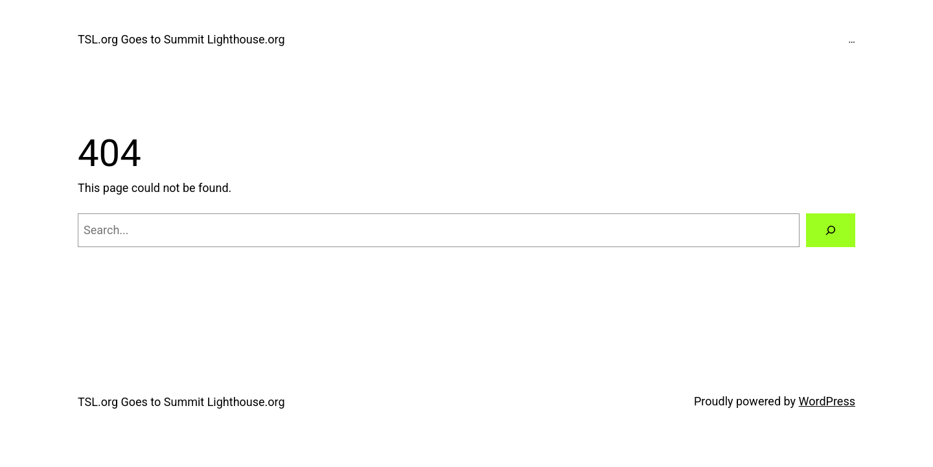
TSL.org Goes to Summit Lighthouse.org (181, 39)
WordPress (827, 401)
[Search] (830, 230)
